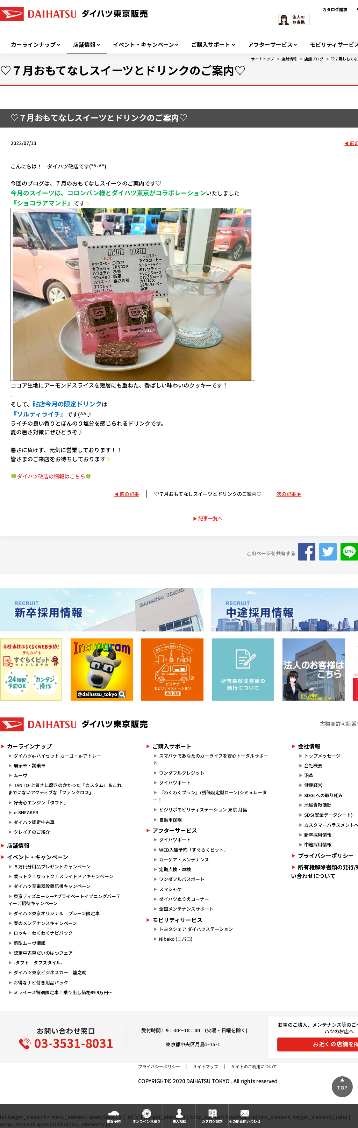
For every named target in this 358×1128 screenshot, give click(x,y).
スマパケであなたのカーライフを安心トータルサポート (210, 759)
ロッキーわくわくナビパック (43, 933)
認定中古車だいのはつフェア (43, 952)
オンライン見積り (146, 1121)
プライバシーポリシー (159, 1066)
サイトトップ (262, 59)
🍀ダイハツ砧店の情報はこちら (50, 476)
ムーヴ (20, 775)
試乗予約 (114, 1121)
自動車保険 (170, 819)
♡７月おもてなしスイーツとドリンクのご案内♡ (208, 493)
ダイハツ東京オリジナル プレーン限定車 (57, 913)
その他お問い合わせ (244, 1121)
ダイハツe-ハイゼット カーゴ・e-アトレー (57, 755)
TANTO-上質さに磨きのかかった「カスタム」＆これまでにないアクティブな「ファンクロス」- (65, 789)
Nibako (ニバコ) (176, 938)
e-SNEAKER (26, 812)
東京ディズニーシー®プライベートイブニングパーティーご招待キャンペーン (64, 900)
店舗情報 (84, 44)
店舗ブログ (313, 59)
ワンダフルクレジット (182, 772)
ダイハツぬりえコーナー (184, 899)
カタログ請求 (335, 9)
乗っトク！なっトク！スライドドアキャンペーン (63, 876)
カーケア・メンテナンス (184, 859)
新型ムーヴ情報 (29, 943)
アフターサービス (270, 44)
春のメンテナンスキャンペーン (45, 923)
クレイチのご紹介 (32, 832)
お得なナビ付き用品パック (43, 982)
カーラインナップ (33, 44)
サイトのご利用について (254, 1066)
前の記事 (129, 493)
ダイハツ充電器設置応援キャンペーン (52, 886)
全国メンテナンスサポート (186, 908)
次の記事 (286, 493)
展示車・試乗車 (29, 765)
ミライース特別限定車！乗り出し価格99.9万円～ (63, 992)
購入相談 (179, 1121)
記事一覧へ (210, 518)
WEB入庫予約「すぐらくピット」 (193, 849)
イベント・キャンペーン (143, 44)
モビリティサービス (177, 920)
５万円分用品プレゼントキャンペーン (52, 866)
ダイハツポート (175, 782)
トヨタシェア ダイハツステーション (196, 929)
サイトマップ (205, 1066)
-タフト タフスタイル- (38, 962)
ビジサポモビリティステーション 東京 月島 (203, 809)
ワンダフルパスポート (182, 879)
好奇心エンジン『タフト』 (41, 802)
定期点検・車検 (175, 869)
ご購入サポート (210, 44)
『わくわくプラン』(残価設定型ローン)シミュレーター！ (209, 796)
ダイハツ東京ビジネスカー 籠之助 (50, 972)
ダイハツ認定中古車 (34, 822)
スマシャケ (170, 889)
